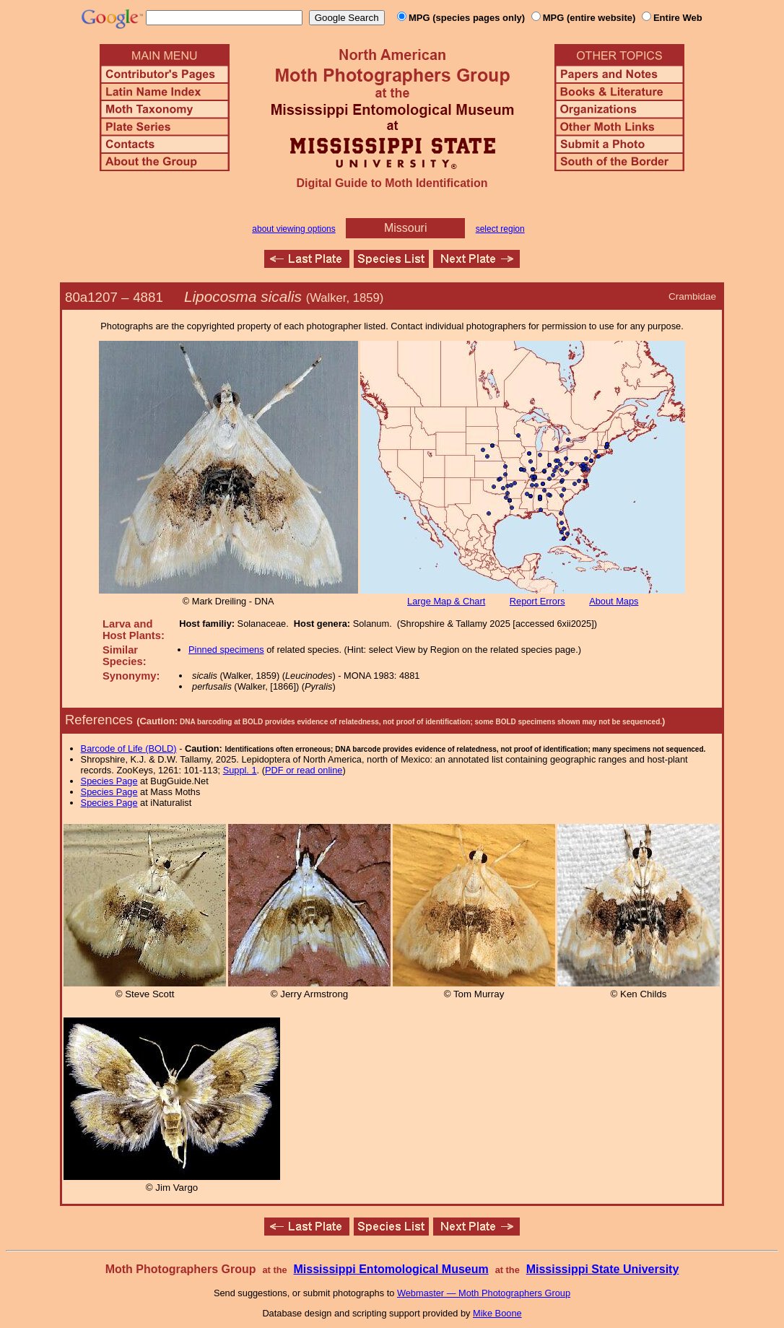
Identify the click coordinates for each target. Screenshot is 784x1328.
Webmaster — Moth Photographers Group (483, 1293)
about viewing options (293, 229)
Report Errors (537, 601)
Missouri (405, 228)
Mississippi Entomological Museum (390, 1269)
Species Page (109, 781)
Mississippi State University (602, 1269)
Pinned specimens (226, 649)
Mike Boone (497, 1313)
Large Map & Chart (446, 601)
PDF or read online (303, 770)
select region (500, 229)
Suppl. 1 (240, 770)
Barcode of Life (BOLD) (129, 748)
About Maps (613, 601)
